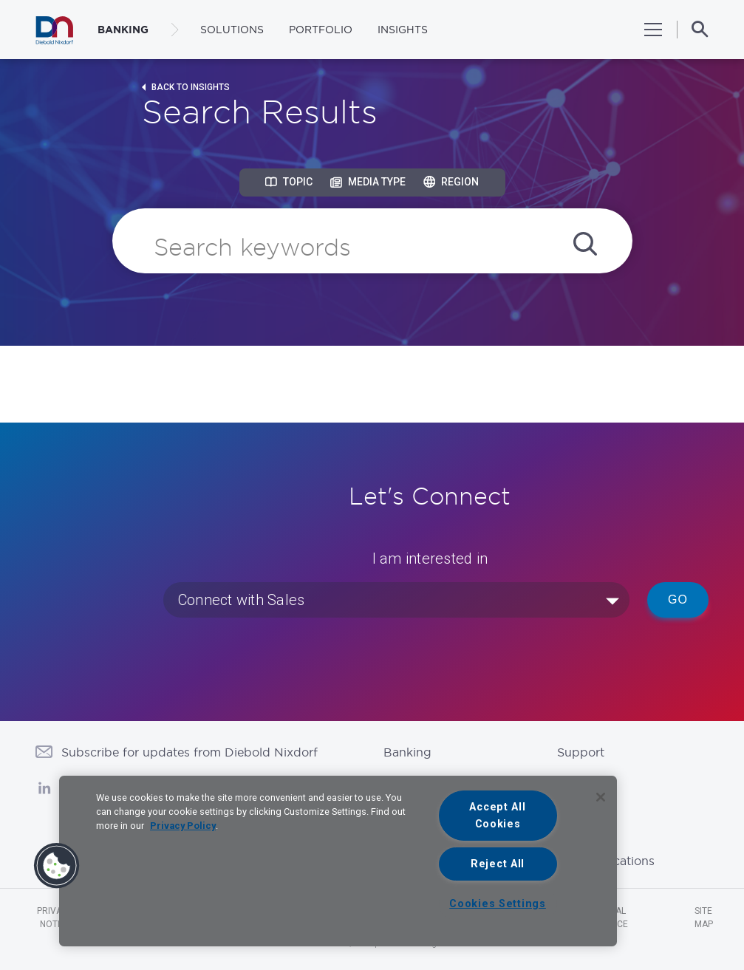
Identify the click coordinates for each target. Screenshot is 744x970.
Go (678, 599)
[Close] (600, 797)
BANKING (123, 29)
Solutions (232, 29)
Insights (403, 29)
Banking (407, 752)
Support (580, 752)
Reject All (498, 864)
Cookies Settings (497, 904)
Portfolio (320, 29)
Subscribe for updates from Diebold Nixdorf (189, 752)
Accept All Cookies (497, 815)
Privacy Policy (183, 825)
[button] (57, 865)
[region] (338, 861)
